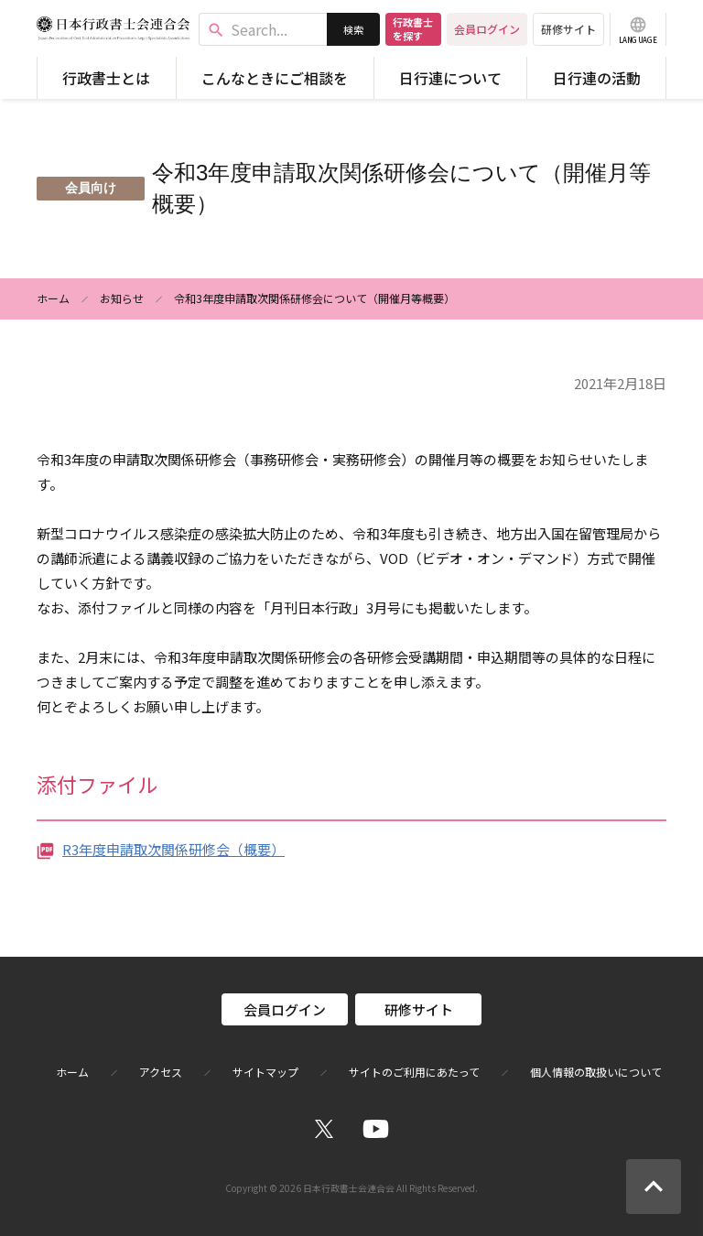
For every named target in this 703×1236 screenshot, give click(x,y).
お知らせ (122, 298)
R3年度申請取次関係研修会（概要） (173, 849)
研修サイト (568, 29)
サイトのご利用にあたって (414, 1072)
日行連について (450, 78)
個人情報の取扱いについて (596, 1072)
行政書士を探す (413, 29)
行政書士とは (106, 78)
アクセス (160, 1072)
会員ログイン (487, 29)
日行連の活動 (597, 78)
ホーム (53, 298)
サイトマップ (265, 1072)
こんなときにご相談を (274, 78)
